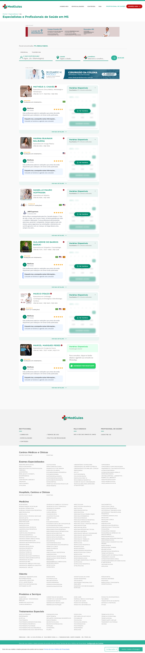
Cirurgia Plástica (25, 550)
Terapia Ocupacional (108, 616)
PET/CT (76, 472)
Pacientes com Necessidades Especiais (84, 586)
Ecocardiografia (52, 521)
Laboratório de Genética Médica (85, 466)
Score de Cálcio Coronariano (84, 481)
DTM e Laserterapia (26, 582)
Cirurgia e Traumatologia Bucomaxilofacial (28, 577)
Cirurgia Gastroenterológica (29, 542)
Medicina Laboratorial (82, 521)
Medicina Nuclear (80, 525)
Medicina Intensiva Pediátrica (84, 519)
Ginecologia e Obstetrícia (55, 552)
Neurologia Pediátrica (82, 556)
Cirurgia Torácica (25, 552)
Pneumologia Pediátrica (109, 525)
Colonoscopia (51, 514)
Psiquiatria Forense (108, 531)
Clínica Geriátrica (25, 604)
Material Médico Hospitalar (84, 599)
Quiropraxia (78, 627)
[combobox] (67, 59)
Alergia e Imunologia (26, 508)
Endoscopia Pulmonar (54, 537)
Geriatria (49, 550)
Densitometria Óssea (53, 466)
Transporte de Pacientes (110, 600)
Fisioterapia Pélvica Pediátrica (30, 627)
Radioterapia (106, 545)
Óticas (103, 604)
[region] (72, 648)
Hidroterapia (51, 616)
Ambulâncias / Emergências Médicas (28, 599)
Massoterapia (51, 620)
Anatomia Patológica (26, 464)
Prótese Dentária (107, 578)
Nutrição (49, 625)
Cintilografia (23, 483)
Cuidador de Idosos (53, 600)
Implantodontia (52, 580)
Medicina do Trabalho (81, 539)
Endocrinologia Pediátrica (56, 529)
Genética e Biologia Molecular (57, 483)
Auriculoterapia (25, 614)
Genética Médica (52, 548)
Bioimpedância (24, 475)
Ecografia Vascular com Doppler (58, 523)
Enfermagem (23, 616)
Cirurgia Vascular (25, 554)
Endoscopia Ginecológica (55, 535)
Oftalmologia (79, 565)
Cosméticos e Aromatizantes (56, 599)
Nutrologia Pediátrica (82, 563)
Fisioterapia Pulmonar (27, 625)
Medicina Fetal (79, 512)
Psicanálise (78, 618)
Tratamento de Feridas (109, 622)
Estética (22, 618)
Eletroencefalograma (54, 478)
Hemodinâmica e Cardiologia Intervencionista (56, 562)
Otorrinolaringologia (109, 515)
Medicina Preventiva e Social (84, 529)
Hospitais (49, 455)
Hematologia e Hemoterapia (56, 556)
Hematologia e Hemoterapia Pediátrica (56, 559)
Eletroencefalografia (54, 525)
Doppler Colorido (53, 470)
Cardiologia (23, 531)
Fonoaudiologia (52, 614)
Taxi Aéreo (105, 599)
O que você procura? (31, 56)
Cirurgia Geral (24, 544)
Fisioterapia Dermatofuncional (30, 622)
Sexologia (77, 629)
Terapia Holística (107, 614)
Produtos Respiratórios (110, 597)
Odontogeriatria (52, 582)
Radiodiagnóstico (107, 536)
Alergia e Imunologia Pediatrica (30, 510)
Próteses (104, 580)
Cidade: (62, 56)
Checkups (22, 481)
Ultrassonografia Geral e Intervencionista (110, 473)
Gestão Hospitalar (25, 455)
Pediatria (104, 521)
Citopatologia (51, 510)
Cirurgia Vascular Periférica (29, 555)
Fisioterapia (23, 620)
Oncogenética (106, 504)
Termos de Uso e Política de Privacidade (56, 649)
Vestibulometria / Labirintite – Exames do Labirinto (112, 476)
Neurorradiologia (80, 558)
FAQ (100, 6)
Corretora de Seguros (54, 597)
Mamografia (78, 470)
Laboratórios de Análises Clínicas (86, 468)
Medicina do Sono (80, 537)
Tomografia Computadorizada (112, 466)
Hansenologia (51, 554)
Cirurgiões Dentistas (26, 580)
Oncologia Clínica (107, 506)
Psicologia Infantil (80, 622)
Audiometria (23, 472)
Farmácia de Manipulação (55, 602)
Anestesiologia (24, 512)
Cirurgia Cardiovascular (28, 536)
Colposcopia (51, 464)
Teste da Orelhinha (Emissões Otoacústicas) (84, 484)
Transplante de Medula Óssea (112, 555)
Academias (22, 597)
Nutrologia (78, 562)
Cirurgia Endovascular (27, 540)
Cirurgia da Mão (24, 561)
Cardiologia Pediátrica (27, 533)
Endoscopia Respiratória (55, 539)
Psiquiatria (105, 529)
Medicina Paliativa (80, 527)
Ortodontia (78, 580)
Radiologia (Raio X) (80, 478)
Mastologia (78, 508)
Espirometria (51, 481)
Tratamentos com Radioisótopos (113, 468)
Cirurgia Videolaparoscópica (29, 557)
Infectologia (78, 504)
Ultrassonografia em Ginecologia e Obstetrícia (113, 561)
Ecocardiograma (52, 474)
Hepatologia (50, 565)
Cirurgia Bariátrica (26, 534)
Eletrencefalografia (54, 476)
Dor (47, 519)
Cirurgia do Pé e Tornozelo (56, 506)
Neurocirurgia (79, 548)
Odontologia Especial (54, 584)
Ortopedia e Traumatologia (111, 510)
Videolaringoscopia (108, 483)
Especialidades (78, 6)
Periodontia (105, 576)
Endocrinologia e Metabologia (57, 531)
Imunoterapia (51, 485)
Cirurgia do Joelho (26, 567)
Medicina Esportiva (80, 510)
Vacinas (104, 623)
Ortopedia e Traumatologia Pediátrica (111, 513)
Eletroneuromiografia (54, 480)
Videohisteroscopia (108, 479)
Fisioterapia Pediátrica (27, 623)
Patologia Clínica (107, 519)
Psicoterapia (78, 625)
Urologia (104, 566)
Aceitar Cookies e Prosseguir (131, 649)
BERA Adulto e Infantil (27, 474)
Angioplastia (23, 518)
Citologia (22, 485)
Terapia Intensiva (107, 553)
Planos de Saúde (80, 600)
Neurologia (78, 554)
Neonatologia (79, 546)
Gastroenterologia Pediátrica (57, 544)
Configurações (110, 649)
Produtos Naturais (81, 602)
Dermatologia (51, 518)
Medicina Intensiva (80, 518)
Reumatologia (106, 549)
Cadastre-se (106, 434)
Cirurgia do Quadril (53, 508)
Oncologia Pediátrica (109, 508)
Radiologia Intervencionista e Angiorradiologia (112, 539)
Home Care (77, 597)
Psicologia (78, 620)
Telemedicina (36, 52)
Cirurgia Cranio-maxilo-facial (29, 538)
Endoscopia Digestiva (54, 533)
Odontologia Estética (54, 586)
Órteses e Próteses (108, 602)
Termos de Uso (53, 434)
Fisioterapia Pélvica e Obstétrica (31, 629)
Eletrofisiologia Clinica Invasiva (58, 527)
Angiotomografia (25, 466)
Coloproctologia (52, 516)
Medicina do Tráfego (81, 540)
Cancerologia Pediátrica (28, 529)
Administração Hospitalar (28, 506)
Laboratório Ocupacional (83, 464)
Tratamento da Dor (108, 557)
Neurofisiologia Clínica (82, 552)
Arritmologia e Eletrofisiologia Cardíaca (30, 469)
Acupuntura (23, 504)
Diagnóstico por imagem (55, 468)
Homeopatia (50, 567)
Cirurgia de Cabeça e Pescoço (29, 563)
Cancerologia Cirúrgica (27, 527)
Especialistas (13, 14)
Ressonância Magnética (82, 480)
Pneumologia (106, 523)
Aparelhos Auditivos (26, 602)
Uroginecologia (107, 564)
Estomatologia (51, 578)
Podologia (78, 614)
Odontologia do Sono (82, 576)
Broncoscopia (24, 523)
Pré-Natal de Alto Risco (82, 616)
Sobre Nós (64, 6)
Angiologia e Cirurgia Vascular (30, 516)
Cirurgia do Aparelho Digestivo (30, 565)
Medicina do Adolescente (83, 535)
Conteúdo (91, 6)
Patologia (104, 517)
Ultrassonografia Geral (110, 558)
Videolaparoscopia (108, 481)
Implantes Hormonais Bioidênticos (58, 618)
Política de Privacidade (56, 438)
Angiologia (23, 514)
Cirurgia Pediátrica (26, 548)
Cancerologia (24, 525)
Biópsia (21, 477)
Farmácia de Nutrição (54, 604)
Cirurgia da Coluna (26, 559)
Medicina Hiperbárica (81, 516)
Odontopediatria (80, 578)
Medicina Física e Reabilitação (84, 514)
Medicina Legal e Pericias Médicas (86, 523)
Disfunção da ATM (25, 586)
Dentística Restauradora (28, 584)
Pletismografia (79, 474)
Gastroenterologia (53, 542)
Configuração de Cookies (95, 643)
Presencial (24, 52)
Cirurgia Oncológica (26, 546)
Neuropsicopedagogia (54, 623)
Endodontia (50, 576)
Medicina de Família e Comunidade (85, 533)
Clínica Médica (51, 512)
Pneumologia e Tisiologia (110, 527)
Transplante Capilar (108, 620)
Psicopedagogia (79, 623)
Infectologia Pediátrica (82, 506)
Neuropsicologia (52, 622)
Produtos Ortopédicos (82, 604)
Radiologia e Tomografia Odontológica (110, 583)
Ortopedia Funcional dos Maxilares (83, 583)
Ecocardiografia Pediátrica (56, 472)
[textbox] (67, 59)
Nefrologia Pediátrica (82, 544)
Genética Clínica (52, 546)
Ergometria (50, 540)
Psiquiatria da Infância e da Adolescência (111, 533)
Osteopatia (50, 627)
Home (5, 14)
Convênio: (91, 56)
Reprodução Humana (108, 547)
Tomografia (105, 464)
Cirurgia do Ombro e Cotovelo (57, 504)
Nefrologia (78, 542)
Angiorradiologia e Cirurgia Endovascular (29, 520)
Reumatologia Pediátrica (110, 551)
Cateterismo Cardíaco (27, 479)
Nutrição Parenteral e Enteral (85, 560)
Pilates (49, 629)
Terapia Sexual (106, 618)
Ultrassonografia (107, 470)
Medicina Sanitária (80, 531)
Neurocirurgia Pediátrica (83, 550)
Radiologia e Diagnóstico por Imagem (112, 542)
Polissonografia (80, 476)
